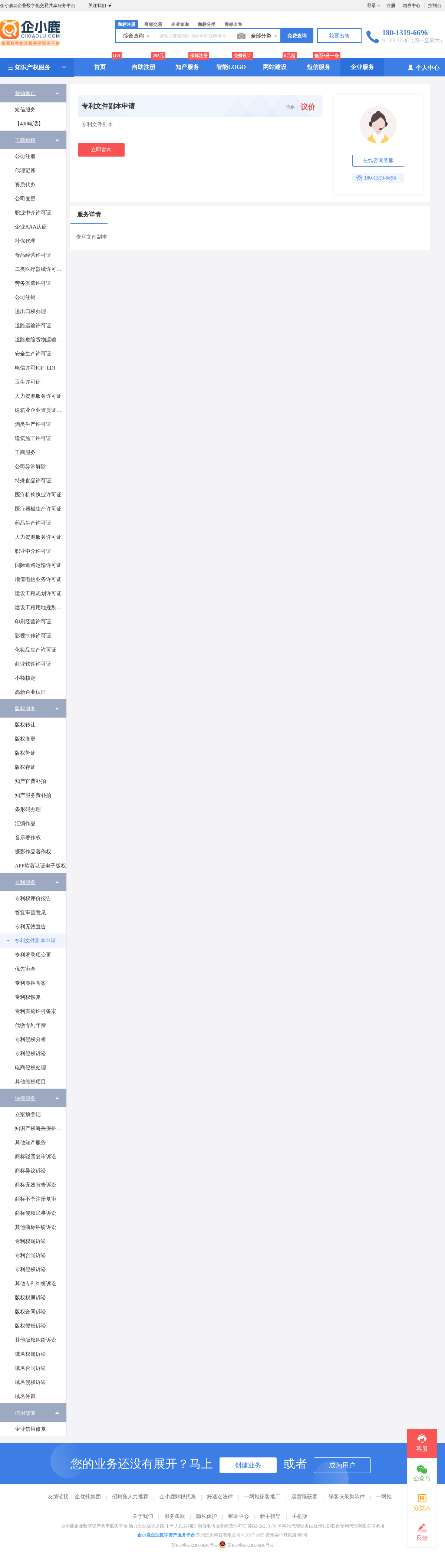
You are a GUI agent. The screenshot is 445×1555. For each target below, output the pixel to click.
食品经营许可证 (33, 255)
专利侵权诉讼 (30, 1053)
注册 (390, 5)
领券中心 (412, 5)
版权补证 (25, 753)
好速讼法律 (220, 1496)
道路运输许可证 (33, 325)
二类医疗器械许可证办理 (40, 269)
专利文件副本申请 (35, 941)
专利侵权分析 (30, 1039)
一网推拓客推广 (262, 1496)
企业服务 (362, 67)
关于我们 (142, 1516)
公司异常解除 (30, 466)
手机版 (299, 1516)
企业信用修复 (30, 1429)
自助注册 (143, 67)
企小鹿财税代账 (177, 1496)
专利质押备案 (30, 983)
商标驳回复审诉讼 (35, 1156)
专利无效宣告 (30, 926)
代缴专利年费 (30, 1025)
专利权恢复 (28, 997)
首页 (100, 67)
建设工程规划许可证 (38, 593)
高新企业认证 (30, 692)
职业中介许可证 (33, 213)
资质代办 (25, 184)
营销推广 (25, 93)
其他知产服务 (30, 1142)
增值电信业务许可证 (38, 579)
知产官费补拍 (30, 781)
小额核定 (25, 678)
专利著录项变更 (33, 955)
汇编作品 (25, 823)
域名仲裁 (25, 1396)
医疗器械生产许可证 (38, 509)
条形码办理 (28, 809)
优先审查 (25, 969)
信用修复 (25, 1412)
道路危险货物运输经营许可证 (40, 339)
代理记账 (25, 170)
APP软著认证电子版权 (40, 866)
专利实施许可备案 (35, 1011)
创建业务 (248, 1465)
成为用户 (342, 1465)
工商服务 (25, 452)
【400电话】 (29, 124)
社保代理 (25, 241)
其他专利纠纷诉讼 (35, 1283)
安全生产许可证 (33, 354)
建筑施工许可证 (33, 438)
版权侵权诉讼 (30, 1326)
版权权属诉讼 (30, 1297)
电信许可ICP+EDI (35, 368)
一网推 (384, 1496)
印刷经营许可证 (33, 621)
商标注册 (126, 24)
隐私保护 (206, 1516)
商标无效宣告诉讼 (35, 1185)
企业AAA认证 (31, 227)
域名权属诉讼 (30, 1354)
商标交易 (153, 24)
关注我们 (100, 6)
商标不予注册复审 (35, 1199)
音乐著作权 (28, 837)
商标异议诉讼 (30, 1171)
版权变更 (25, 739)
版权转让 (25, 725)
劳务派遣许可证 (33, 283)
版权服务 (25, 708)
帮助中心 (238, 1516)
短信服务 (318, 67)
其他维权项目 (30, 1082)
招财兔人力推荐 (130, 1496)
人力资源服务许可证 (38, 396)
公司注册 (25, 156)
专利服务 (25, 882)
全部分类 (264, 36)
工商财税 (25, 140)
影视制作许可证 (33, 636)
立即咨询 (101, 149)
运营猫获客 (304, 1496)
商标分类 (206, 24)
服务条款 (174, 1516)
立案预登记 (28, 1114)
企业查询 (180, 24)
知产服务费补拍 (33, 795)
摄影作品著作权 (33, 851)
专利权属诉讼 (30, 1241)
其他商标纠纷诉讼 (35, 1227)
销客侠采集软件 (347, 1496)
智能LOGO (231, 67)
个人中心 (423, 67)
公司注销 (25, 297)
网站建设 (275, 67)
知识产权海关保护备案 (40, 1128)
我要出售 (339, 36)
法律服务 (25, 1098)
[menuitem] (33, 107)
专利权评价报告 (33, 898)
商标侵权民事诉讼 (35, 1213)
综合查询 (137, 36)
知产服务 (187, 67)
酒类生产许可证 (33, 424)
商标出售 (233, 24)
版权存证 (25, 767)
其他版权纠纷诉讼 (35, 1340)
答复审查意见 (30, 912)
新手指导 (270, 1516)
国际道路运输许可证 (38, 565)
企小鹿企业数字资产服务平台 (166, 1535)
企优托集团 (88, 1496)
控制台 (434, 5)
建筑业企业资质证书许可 (40, 410)
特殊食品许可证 (33, 480)
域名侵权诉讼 (30, 1382)
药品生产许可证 (33, 523)
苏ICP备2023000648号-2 (194, 1545)
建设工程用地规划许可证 (40, 607)
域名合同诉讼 (30, 1368)
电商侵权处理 (30, 1067)
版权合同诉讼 (30, 1312)
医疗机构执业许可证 (38, 495)
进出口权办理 (30, 311)
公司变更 (25, 198)
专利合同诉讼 (30, 1255)
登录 (371, 5)
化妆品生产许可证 (35, 650)
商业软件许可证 (33, 664)
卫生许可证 (28, 382)
